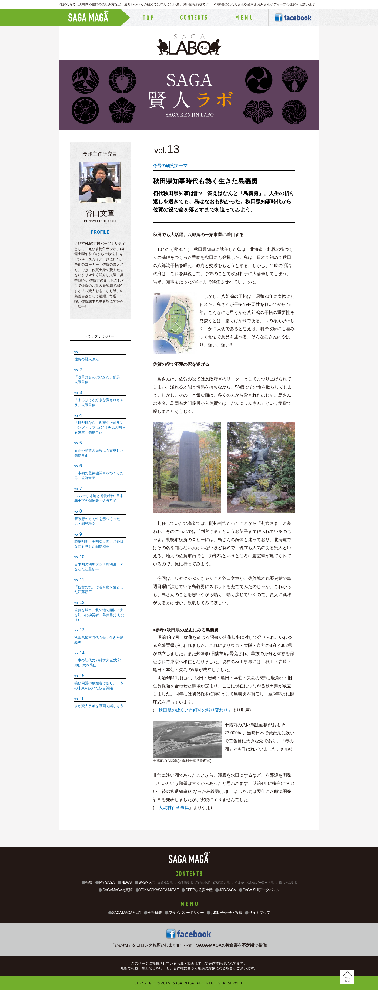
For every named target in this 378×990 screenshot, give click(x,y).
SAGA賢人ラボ (222, 882)
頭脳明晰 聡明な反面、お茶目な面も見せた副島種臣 (98, 543)
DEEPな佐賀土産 (196, 890)
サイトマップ (257, 912)
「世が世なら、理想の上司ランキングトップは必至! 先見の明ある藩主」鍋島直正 (99, 427)
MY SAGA (105, 882)
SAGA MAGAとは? (124, 912)
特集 (86, 882)
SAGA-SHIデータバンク (259, 890)
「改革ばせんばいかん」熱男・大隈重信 (98, 379)
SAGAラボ (144, 882)
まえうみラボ (166, 882)
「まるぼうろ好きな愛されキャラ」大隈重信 (98, 402)
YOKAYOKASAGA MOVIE (157, 890)
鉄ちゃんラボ (288, 882)
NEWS (124, 882)
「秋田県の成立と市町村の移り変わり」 (193, 710)
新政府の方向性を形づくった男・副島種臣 (97, 521)
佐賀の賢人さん (86, 359)
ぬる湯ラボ (185, 882)
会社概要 (153, 912)
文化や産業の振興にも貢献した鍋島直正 (98, 452)
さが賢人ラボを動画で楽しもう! (99, 706)
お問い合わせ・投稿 (224, 912)
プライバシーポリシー (184, 912)
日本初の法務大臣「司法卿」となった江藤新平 (98, 566)
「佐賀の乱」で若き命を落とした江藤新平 (98, 589)
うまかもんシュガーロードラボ (255, 882)
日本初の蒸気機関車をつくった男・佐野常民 (98, 475)
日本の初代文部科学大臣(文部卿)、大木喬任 (97, 662)
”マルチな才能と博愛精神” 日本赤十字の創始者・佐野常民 (98, 498)
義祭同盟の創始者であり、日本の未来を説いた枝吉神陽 (98, 685)
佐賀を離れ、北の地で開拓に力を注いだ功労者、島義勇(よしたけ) (99, 615)
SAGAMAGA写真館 (115, 890)
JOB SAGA (225, 890)
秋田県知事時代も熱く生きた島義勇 (98, 640)
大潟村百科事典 (174, 807)
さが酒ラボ (202, 882)
